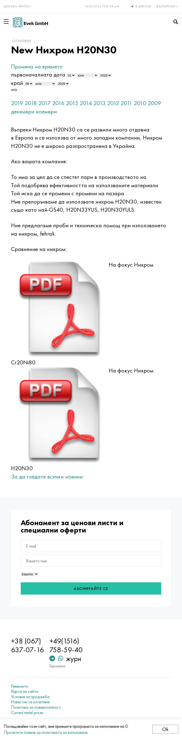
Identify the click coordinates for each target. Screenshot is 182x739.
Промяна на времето (37, 66)
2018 (31, 103)
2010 (140, 103)
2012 (113, 103)
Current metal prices (27, 712)
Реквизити (19, 686)
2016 (58, 103)
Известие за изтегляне (30, 702)
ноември (46, 111)
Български (167, 6)
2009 (154, 103)
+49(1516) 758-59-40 (102, 6)
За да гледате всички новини (47, 476)
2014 (86, 103)
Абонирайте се (91, 588)
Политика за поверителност (36, 707)
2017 (45, 103)
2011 (127, 103)
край (17, 83)
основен (22, 41)
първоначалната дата (38, 74)
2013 (100, 103)
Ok (165, 729)
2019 (17, 103)
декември (22, 111)
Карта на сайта (24, 691)
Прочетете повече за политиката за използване (45, 732)
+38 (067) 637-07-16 (27, 645)
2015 (72, 103)
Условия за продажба (30, 696)
